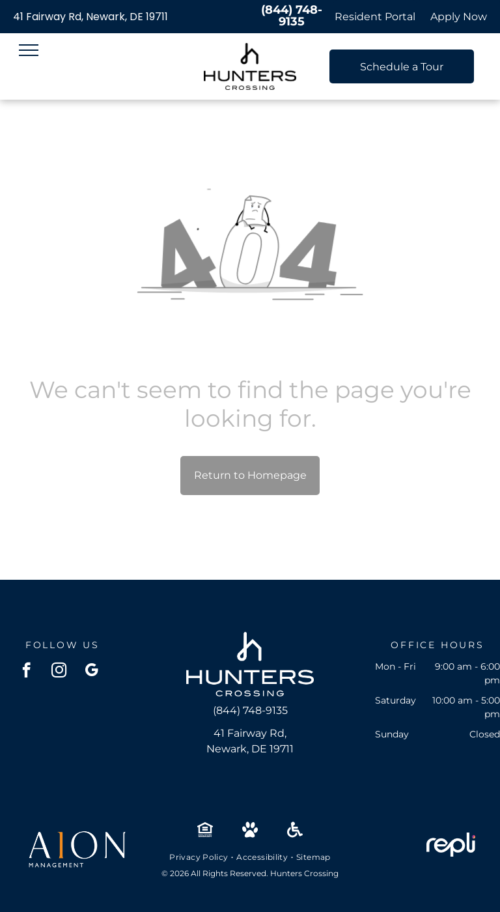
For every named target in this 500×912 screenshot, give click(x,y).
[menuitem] (199, 857)
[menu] (29, 50)
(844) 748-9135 (291, 16)
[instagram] (59, 672)
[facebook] (26, 672)
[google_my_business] (91, 672)
